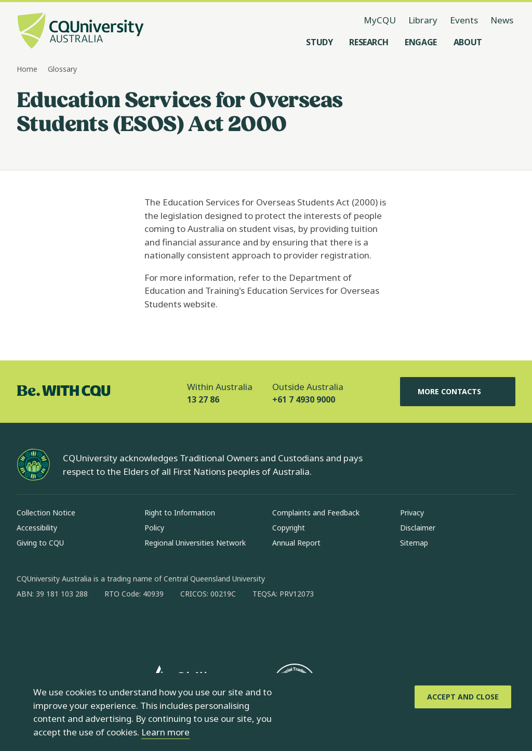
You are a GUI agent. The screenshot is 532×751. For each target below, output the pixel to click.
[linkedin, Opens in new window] (82, 627)
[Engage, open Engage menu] (421, 42)
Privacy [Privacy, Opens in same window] (412, 512)
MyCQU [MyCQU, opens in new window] (380, 20)
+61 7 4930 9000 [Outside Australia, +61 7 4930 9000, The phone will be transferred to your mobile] (303, 399)
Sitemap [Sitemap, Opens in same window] (414, 543)
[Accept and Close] (463, 696)
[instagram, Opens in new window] (55, 627)
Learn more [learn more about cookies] (165, 732)
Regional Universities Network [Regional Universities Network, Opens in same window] (195, 543)
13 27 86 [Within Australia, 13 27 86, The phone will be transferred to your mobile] (203, 399)
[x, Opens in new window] (109, 627)
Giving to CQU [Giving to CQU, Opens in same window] (40, 543)
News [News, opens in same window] (501, 20)
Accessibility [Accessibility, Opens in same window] (37, 528)
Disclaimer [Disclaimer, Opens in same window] (417, 528)
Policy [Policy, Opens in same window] (154, 528)
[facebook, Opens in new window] (28, 627)
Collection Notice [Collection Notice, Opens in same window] (46, 512)
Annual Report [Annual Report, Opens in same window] (296, 543)
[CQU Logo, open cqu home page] (80, 31)
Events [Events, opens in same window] (464, 20)
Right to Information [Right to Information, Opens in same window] (179, 512)
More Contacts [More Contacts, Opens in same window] (458, 391)
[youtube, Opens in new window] (136, 627)
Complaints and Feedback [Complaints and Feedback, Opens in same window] (316, 512)
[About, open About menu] (467, 42)
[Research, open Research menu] (368, 42)
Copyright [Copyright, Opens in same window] (288, 528)
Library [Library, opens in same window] (422, 20)
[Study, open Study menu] (319, 42)
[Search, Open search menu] (505, 42)
